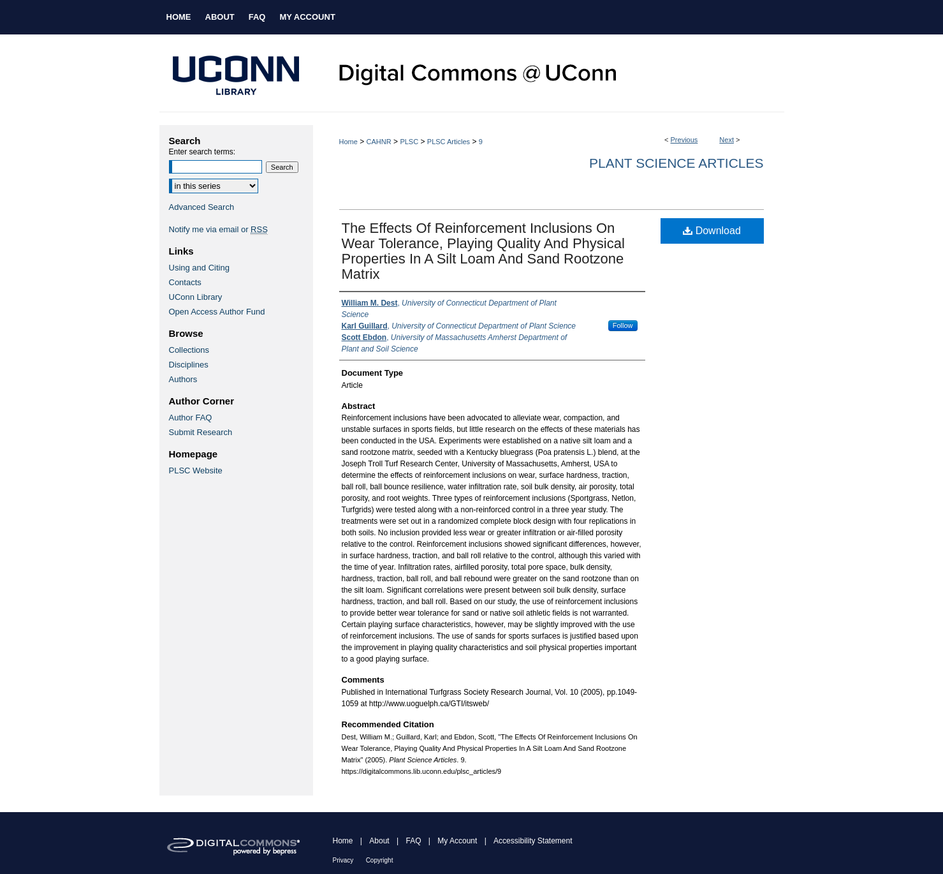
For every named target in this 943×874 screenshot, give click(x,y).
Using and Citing (199, 267)
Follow (623, 325)
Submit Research (201, 432)
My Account (457, 840)
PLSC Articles (448, 141)
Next (726, 140)
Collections (189, 350)
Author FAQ (190, 417)
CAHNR (379, 141)
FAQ (413, 840)
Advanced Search (202, 207)
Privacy (343, 860)
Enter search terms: (202, 151)
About (379, 840)
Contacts (185, 282)
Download (712, 230)
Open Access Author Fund (217, 311)
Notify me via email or (218, 229)
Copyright (379, 860)
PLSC (409, 141)
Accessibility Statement (532, 840)
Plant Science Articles (676, 163)
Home (348, 141)
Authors (183, 379)
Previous (684, 140)
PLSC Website (196, 470)
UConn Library (196, 297)
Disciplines (188, 364)
